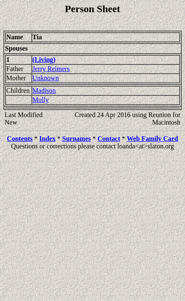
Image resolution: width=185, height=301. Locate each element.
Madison (44, 90)
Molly (41, 99)
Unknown (46, 78)
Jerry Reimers (51, 68)
